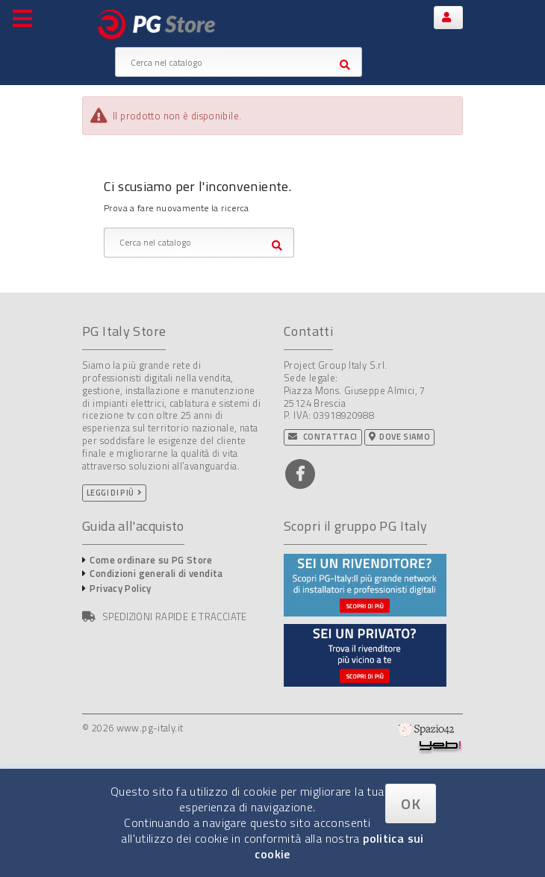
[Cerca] (238, 62)
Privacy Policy (120, 588)
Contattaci (323, 437)
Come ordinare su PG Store (151, 559)
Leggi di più (110, 493)
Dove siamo (399, 437)
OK (410, 803)
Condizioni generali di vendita (156, 573)
